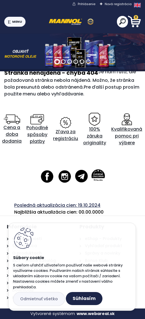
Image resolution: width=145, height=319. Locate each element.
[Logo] (71, 22)
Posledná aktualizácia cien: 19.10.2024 (57, 205)
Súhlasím (84, 298)
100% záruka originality (94, 129)
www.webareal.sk (96, 313)
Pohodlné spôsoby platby (37, 129)
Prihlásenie (86, 4)
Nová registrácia (118, 4)
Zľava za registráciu (65, 129)
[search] (122, 21)
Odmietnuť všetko (39, 299)
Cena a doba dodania (12, 129)
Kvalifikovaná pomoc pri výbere (126, 129)
